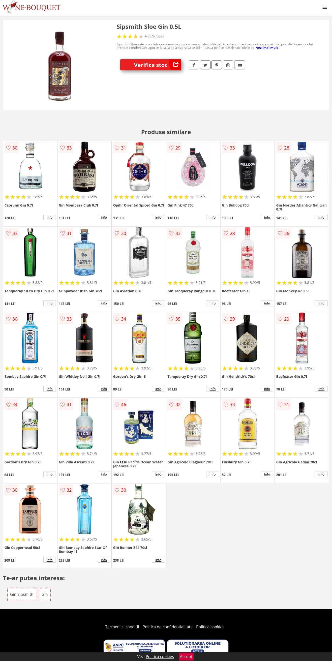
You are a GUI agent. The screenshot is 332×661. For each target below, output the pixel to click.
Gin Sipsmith (21, 594)
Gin (44, 594)
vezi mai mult (267, 47)
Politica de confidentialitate (168, 627)
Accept (186, 656)
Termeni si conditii (122, 627)
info (50, 217)
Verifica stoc (157, 64)
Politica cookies (210, 627)
